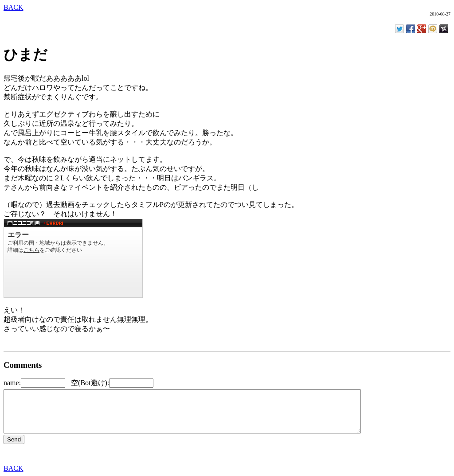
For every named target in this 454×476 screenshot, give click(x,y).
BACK (13, 7)
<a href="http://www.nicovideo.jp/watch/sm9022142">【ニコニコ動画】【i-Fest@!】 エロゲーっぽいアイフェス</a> (73, 258)
